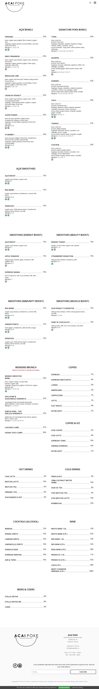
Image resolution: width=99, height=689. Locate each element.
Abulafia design (70, 681)
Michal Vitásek (79, 681)
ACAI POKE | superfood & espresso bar (35, 681)
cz (90, 2)
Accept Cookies (64, 687)
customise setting (77, 687)
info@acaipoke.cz (73, 648)
